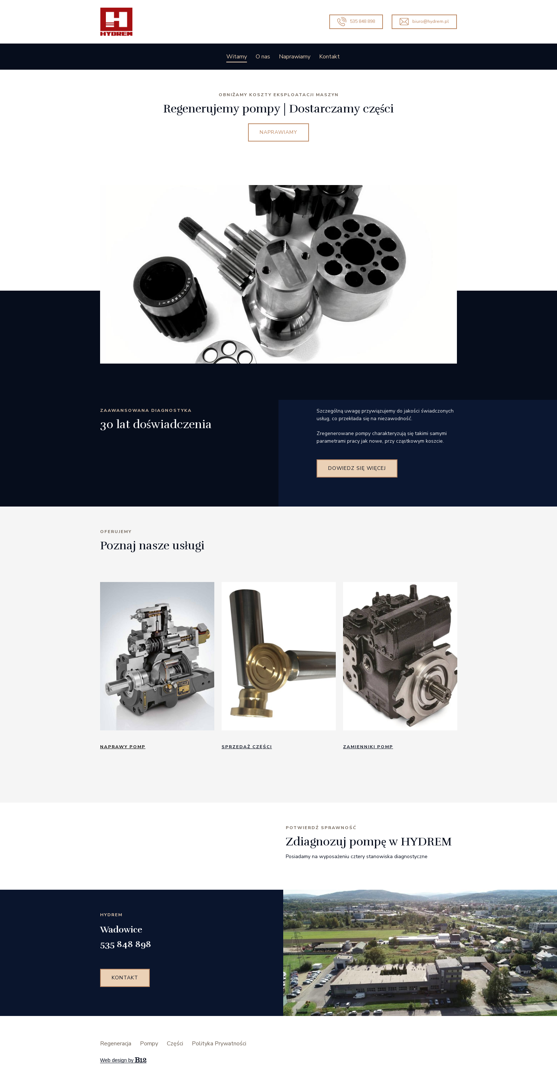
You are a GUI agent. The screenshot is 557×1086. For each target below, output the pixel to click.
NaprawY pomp (122, 747)
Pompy (149, 1043)
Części (175, 1043)
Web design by (123, 1060)
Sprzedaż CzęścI (247, 747)
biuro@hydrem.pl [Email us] (424, 21)
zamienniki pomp (368, 747)
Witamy (236, 57)
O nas (263, 57)
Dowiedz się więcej (357, 468)
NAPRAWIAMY (278, 132)
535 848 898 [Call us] (356, 21)
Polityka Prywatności (219, 1043)
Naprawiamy (294, 57)
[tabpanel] (157, 668)
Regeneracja (115, 1043)
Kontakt (329, 57)
